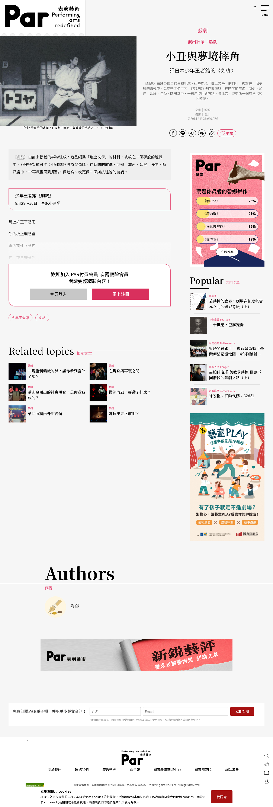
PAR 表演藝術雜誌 (136, 757)
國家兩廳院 (203, 769)
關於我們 (54, 769)
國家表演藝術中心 (167, 769)
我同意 (222, 796)
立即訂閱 (242, 711)
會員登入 (58, 294)
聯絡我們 (82, 769)
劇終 (20, 157)
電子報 (135, 769)
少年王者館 (20, 317)
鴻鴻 (207, 110)
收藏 (229, 133)
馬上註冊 (120, 294)
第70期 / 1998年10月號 (202, 118)
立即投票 (227, 252)
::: (254, 6)
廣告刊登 (109, 769)
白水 (207, 114)
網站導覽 (232, 769)
